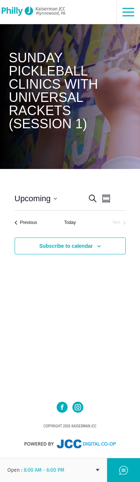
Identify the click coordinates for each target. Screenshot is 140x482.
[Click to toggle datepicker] (36, 198)
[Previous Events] (26, 223)
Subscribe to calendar (65, 246)
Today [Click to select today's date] (70, 222)
